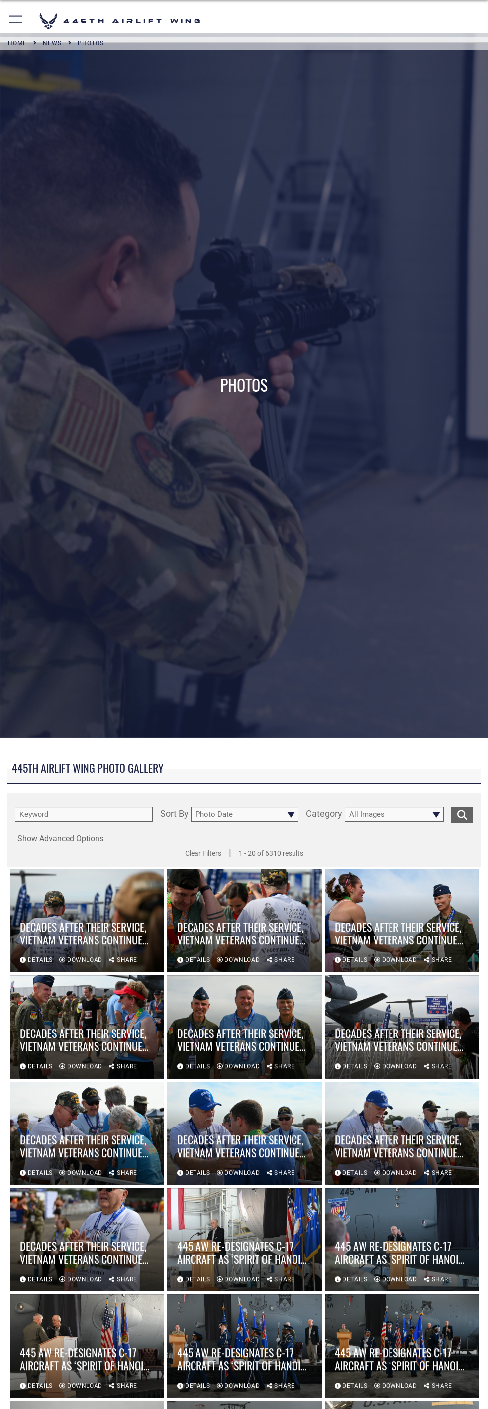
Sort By (174, 814)
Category (324, 814)
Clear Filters (203, 853)
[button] (16, 21)
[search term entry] (84, 814)
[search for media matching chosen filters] (462, 814)
